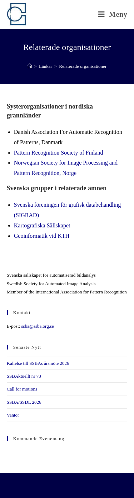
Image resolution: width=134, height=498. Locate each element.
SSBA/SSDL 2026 (24, 402)
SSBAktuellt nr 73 (24, 376)
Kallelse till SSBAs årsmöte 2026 (38, 363)
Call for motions (22, 389)
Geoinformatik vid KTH (42, 236)
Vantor (13, 415)
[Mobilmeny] (113, 14)
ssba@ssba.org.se (37, 326)
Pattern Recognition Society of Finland (58, 153)
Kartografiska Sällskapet (42, 225)
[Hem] (30, 66)
